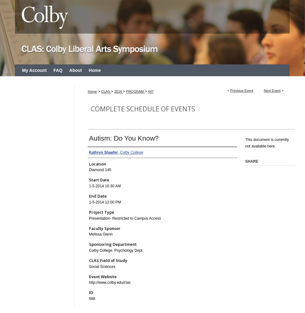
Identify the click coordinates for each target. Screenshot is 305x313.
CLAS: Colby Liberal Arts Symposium (152, 32)
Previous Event (241, 90)
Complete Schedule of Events (143, 109)
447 (150, 91)
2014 (118, 91)
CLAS (106, 91)
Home (92, 91)
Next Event (272, 90)
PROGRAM (135, 91)
